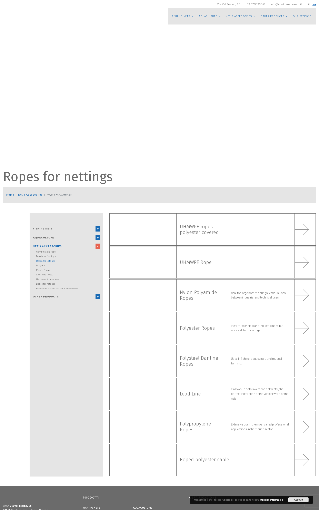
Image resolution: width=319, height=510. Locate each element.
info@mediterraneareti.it (55, 506)
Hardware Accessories (47, 279)
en (314, 4)
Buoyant (40, 265)
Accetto (298, 499)
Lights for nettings (45, 283)
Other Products (46, 296)
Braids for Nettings (46, 256)
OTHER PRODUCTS (272, 16)
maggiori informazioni (271, 500)
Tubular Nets (92, 508)
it (309, 4)
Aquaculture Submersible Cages (152, 500)
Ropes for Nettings (45, 260)
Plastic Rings (43, 270)
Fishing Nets (43, 228)
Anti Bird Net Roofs (146, 504)
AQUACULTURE (208, 16)
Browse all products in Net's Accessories (57, 288)
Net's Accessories (30, 194)
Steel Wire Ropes (44, 274)
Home (10, 194)
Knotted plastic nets (96, 500)
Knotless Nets (93, 504)
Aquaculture (43, 237)
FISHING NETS (181, 16)
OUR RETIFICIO (302, 16)
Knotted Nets (93, 496)
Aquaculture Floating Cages (150, 496)
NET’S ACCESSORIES (239, 16)
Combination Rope (46, 251)
